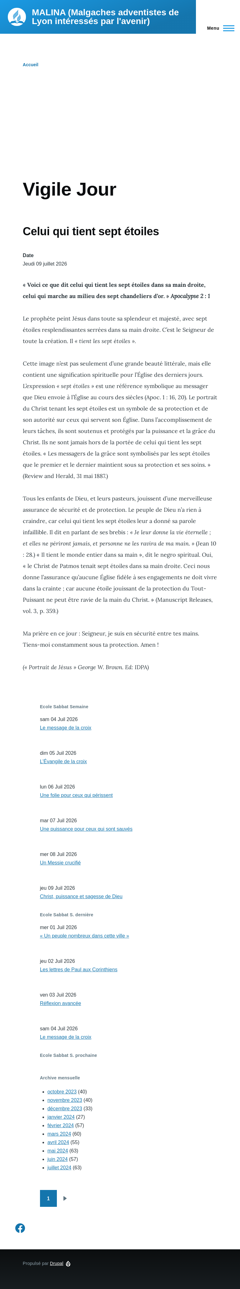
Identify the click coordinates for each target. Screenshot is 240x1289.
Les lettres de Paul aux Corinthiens (79, 969)
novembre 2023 (65, 1100)
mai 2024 (58, 1150)
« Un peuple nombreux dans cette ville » (84, 935)
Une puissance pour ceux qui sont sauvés (86, 829)
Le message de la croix (66, 727)
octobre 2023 (62, 1091)
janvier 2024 (61, 1117)
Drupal (56, 1263)
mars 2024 (59, 1134)
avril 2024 (58, 1142)
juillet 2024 (60, 1167)
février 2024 (61, 1125)
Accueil (30, 64)
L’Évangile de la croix (63, 761)
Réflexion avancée (60, 1003)
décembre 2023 (65, 1108)
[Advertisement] (120, 131)
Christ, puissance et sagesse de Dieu (81, 896)
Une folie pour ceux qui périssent (76, 795)
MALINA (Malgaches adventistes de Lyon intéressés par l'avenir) (105, 16)
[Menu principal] (219, 28)
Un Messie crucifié (60, 862)
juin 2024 (58, 1159)
